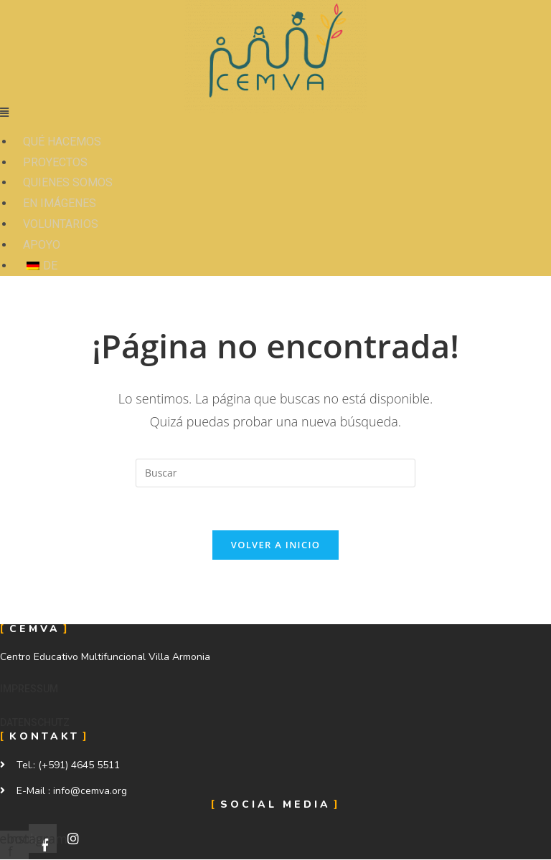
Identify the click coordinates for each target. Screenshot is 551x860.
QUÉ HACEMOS (62, 141)
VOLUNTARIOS (60, 224)
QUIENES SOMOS (68, 182)
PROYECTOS (55, 162)
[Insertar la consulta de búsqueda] (275, 473)
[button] (29, 688)
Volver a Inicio (275, 544)
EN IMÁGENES (59, 203)
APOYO (41, 245)
